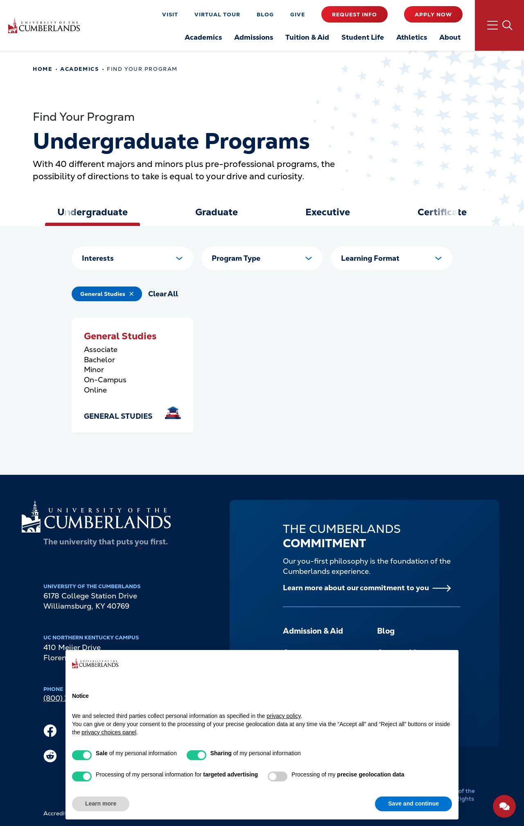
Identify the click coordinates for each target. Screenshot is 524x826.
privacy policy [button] (283, 716)
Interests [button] (98, 258)
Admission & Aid (313, 631)
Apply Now (433, 14)
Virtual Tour (217, 14)
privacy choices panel (108, 732)
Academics (79, 68)
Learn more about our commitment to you (356, 587)
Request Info (354, 14)
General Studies (102, 294)
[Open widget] (504, 806)
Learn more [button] (100, 803)
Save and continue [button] (413, 803)
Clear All (163, 293)
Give (297, 14)
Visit (170, 14)
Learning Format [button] (370, 258)
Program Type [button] (236, 258)
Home (42, 68)
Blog (265, 14)
